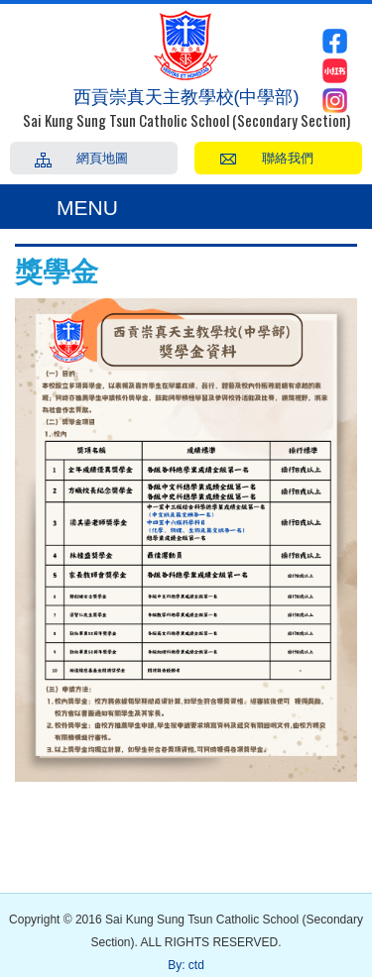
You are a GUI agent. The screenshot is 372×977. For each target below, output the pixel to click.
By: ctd (186, 965)
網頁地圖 (102, 156)
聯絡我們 (287, 156)
